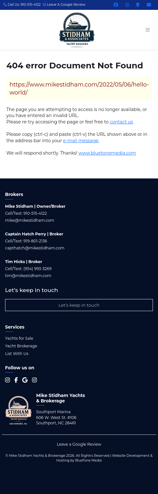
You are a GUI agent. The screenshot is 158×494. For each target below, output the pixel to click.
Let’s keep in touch (79, 305)
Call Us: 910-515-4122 (22, 5)
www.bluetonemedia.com (107, 153)
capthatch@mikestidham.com (34, 248)
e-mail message (81, 140)
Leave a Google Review (79, 444)
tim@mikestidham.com (28, 275)
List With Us (16, 353)
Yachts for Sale (19, 338)
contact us (121, 122)
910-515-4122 (35, 213)
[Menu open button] (147, 29)
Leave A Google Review (64, 5)
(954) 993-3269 (37, 268)
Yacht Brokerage (21, 346)
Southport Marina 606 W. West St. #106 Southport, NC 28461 (56, 417)
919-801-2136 (35, 241)
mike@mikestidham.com (29, 220)
